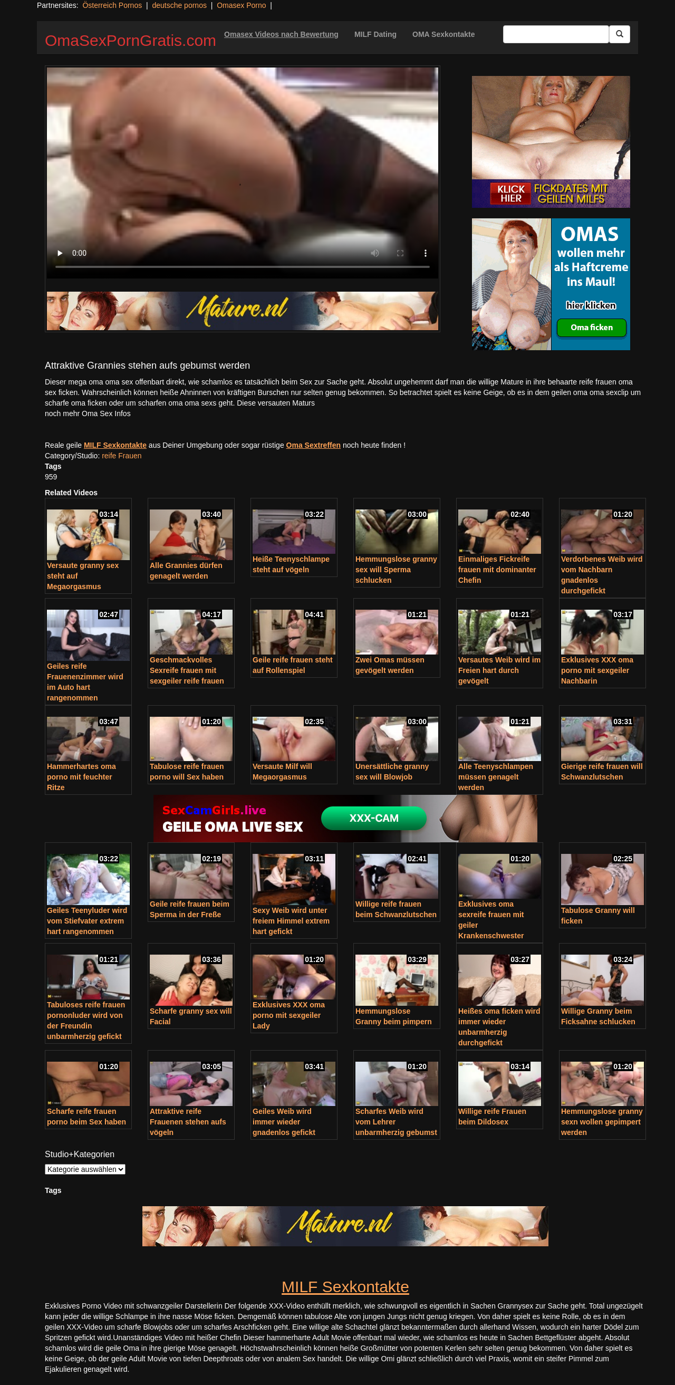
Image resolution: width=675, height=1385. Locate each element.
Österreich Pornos (112, 5)
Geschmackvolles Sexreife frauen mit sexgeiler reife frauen (187, 670)
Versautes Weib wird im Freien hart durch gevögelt (499, 670)
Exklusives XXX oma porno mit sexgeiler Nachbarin (597, 670)
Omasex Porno (241, 5)
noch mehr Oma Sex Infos (88, 413)
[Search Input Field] (556, 34)
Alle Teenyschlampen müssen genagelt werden (495, 777)
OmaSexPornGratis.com (130, 40)
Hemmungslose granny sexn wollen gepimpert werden (602, 1122)
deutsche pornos (179, 5)
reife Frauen (121, 455)
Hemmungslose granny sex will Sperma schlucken (396, 569)
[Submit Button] (619, 34)
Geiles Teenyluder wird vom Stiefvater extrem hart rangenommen (87, 921)
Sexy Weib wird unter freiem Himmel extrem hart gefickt (291, 921)
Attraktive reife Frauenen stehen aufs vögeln (188, 1122)
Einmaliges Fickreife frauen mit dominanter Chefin (497, 569)
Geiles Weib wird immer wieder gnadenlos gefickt (284, 1122)
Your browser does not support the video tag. (242, 173)
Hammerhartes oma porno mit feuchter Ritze (81, 777)
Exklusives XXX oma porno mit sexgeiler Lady (289, 1015)
